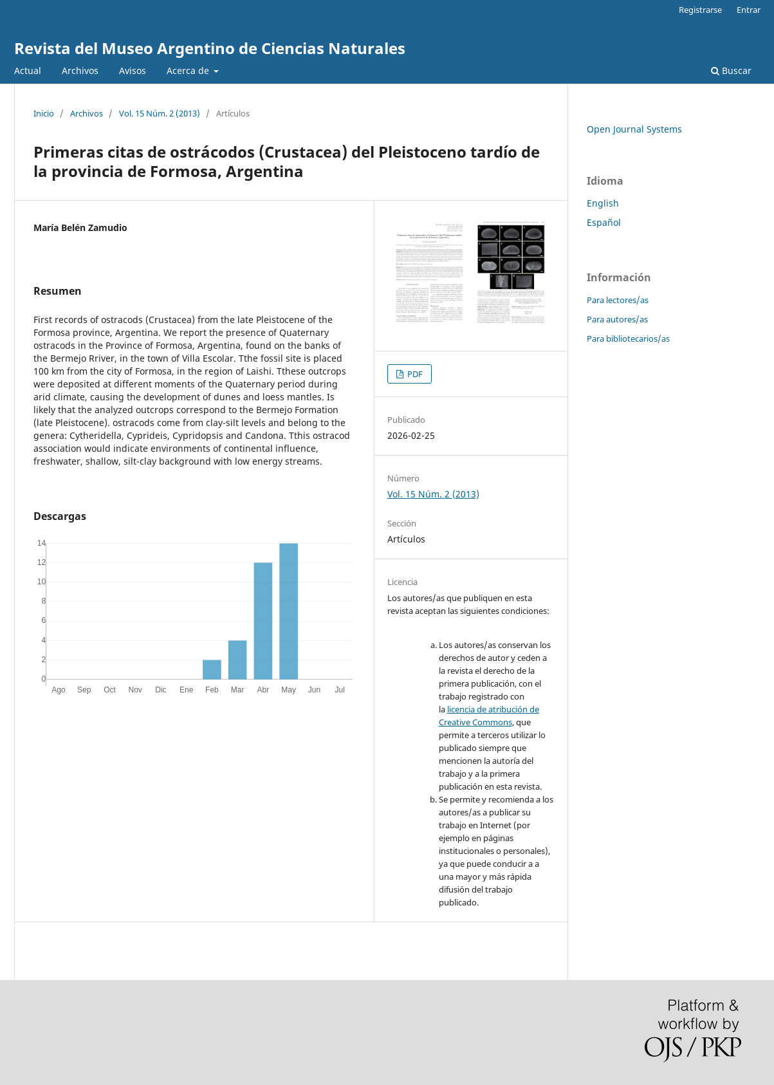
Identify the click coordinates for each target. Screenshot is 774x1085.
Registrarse (700, 9)
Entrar (748, 9)
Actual (27, 70)
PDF (414, 374)
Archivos (80, 70)
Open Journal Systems (634, 129)
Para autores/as (617, 319)
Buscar (731, 70)
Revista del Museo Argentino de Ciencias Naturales (209, 48)
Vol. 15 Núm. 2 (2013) (159, 113)
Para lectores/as (618, 300)
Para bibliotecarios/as (628, 338)
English (603, 203)
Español (604, 222)
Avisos (132, 70)
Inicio (43, 113)
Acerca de (189, 70)
